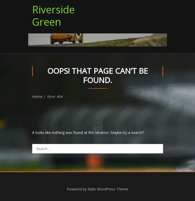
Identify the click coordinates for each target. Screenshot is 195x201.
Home (37, 96)
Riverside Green (53, 15)
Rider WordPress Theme (108, 189)
